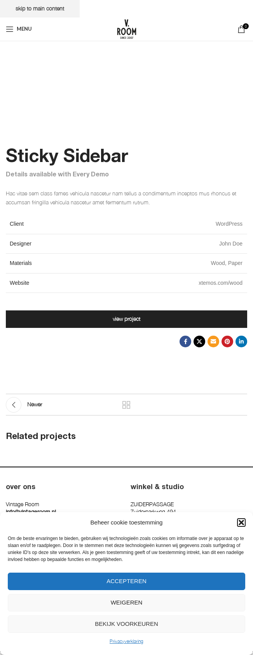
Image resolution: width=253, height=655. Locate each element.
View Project (126, 318)
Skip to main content (40, 8)
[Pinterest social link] (227, 341)
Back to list (126, 405)
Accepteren (126, 581)
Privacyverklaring (126, 641)
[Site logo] (126, 28)
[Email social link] (213, 341)
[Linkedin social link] (241, 341)
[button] (241, 522)
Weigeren (127, 602)
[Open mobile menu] (19, 29)
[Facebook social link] (185, 341)
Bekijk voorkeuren (126, 623)
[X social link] (199, 341)
